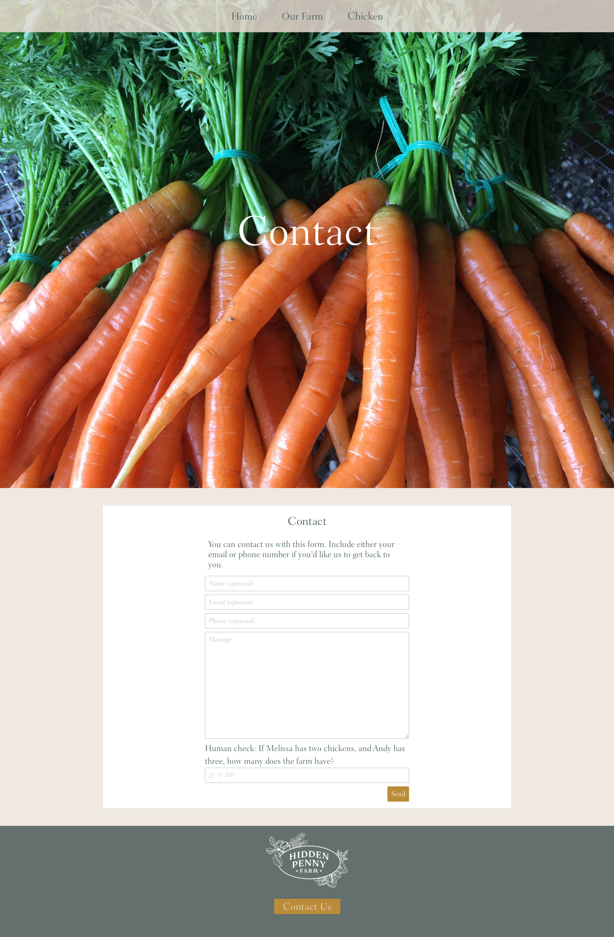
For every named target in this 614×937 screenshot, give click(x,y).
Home (244, 16)
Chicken (365, 16)
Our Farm (302, 16)
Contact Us (307, 906)
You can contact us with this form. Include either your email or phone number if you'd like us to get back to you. (301, 554)
